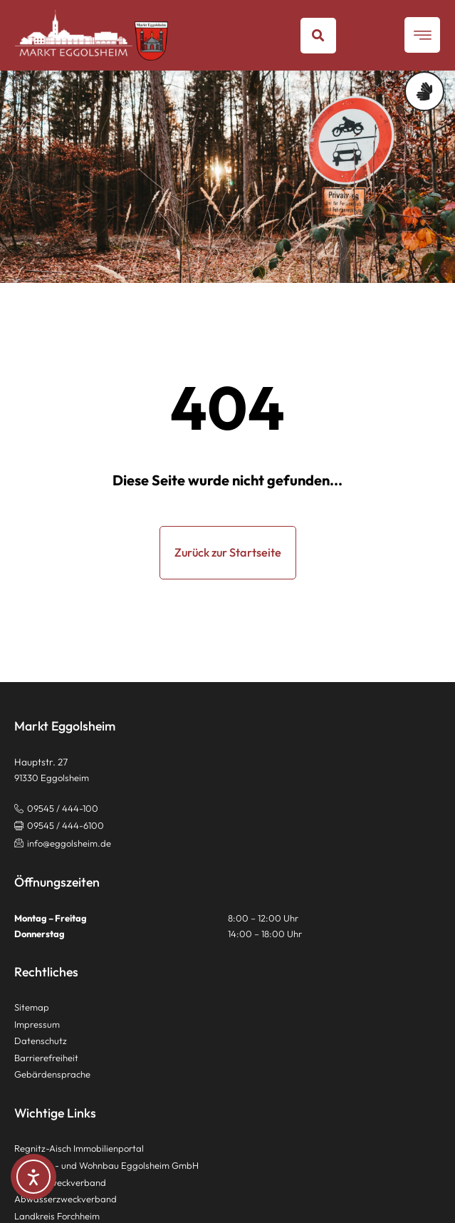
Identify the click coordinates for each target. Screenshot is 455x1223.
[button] (318, 35)
